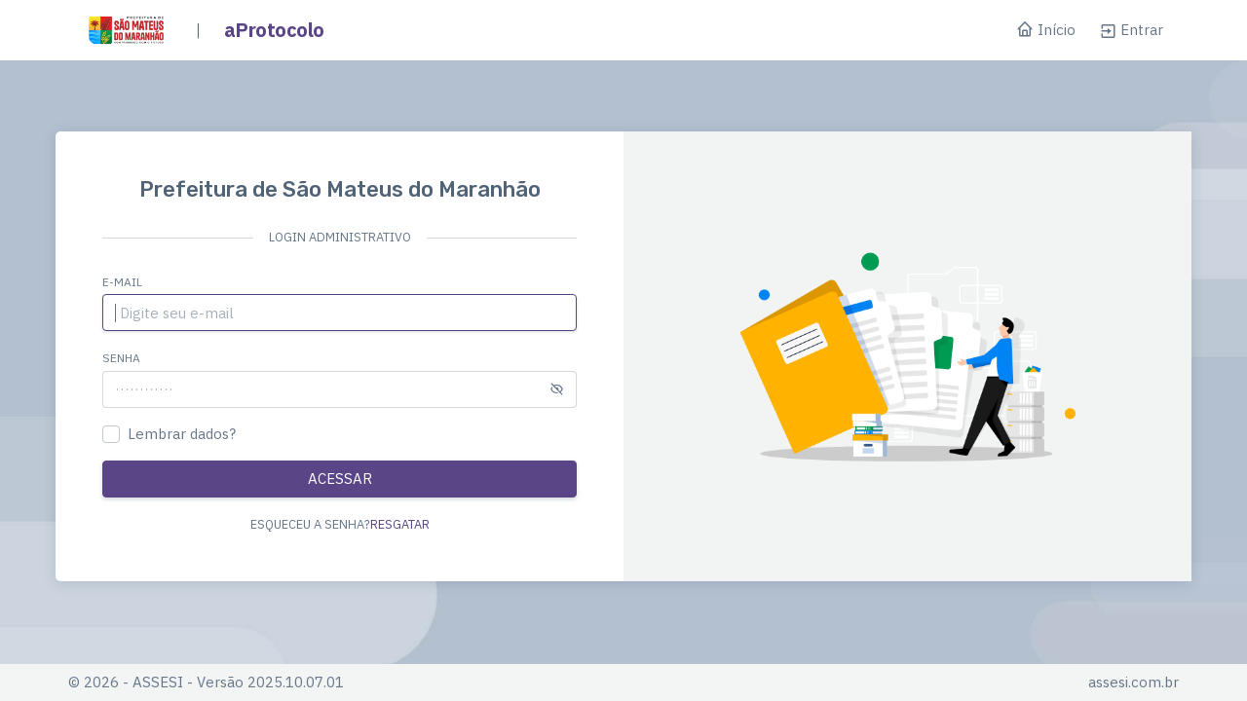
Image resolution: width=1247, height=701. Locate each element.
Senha (121, 357)
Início (1046, 31)
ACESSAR (340, 478)
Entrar (1131, 30)
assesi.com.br (1133, 682)
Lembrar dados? (182, 433)
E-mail (122, 282)
